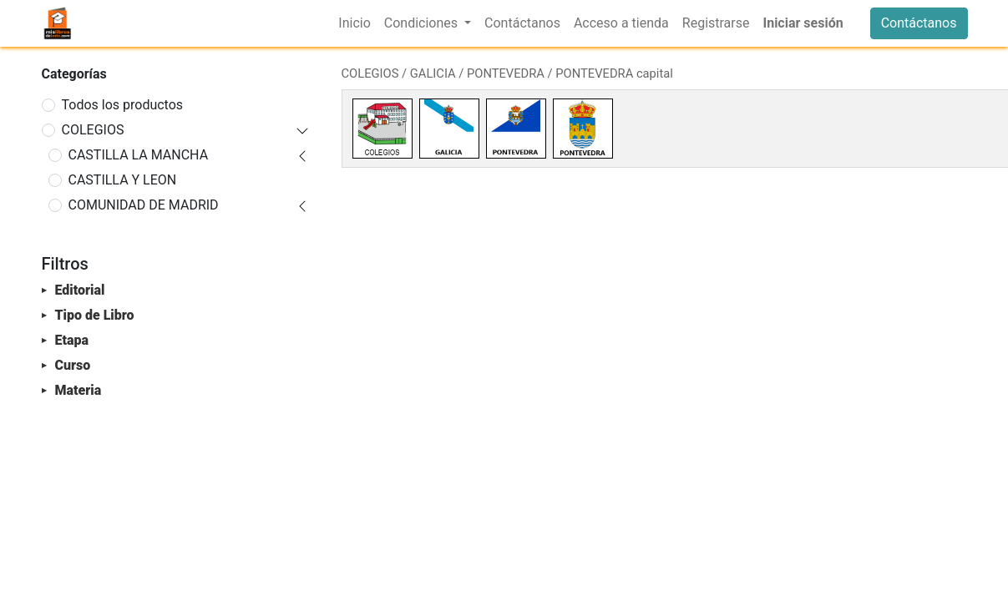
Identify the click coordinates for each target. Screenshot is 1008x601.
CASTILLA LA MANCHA (138, 155)
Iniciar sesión (802, 23)
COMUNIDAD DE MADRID (143, 205)
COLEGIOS (93, 130)
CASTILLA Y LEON (122, 180)
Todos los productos (123, 105)
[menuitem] (354, 23)
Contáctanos (919, 23)
